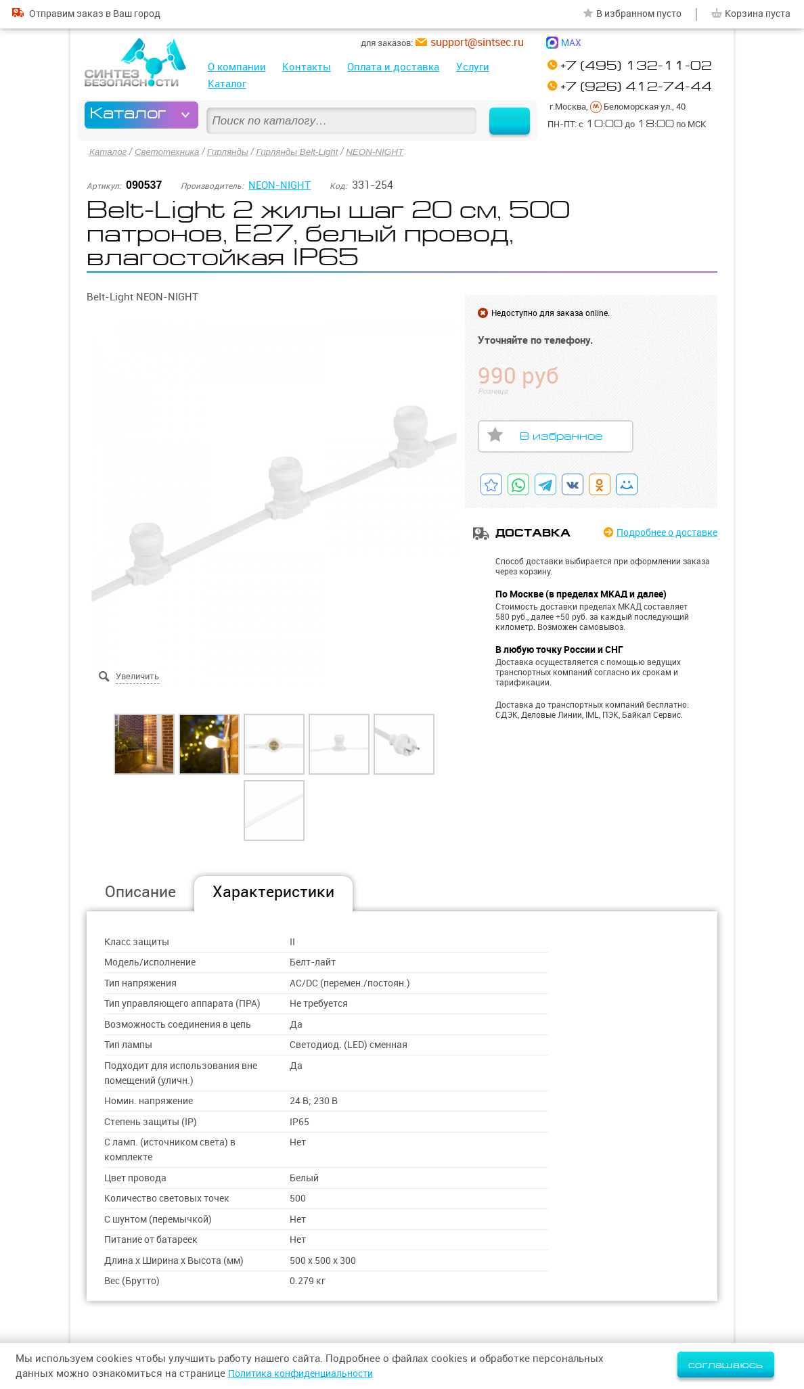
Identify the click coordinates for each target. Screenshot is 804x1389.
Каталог (227, 83)
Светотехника (170, 151)
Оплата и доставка (393, 66)
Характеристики (273, 891)
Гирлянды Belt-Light (305, 151)
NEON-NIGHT (386, 151)
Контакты (306, 66)
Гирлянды (233, 151)
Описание (140, 891)
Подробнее (661, 532)
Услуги (472, 66)
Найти (505, 115)
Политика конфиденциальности (307, 1373)
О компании (237, 66)
